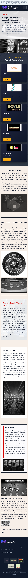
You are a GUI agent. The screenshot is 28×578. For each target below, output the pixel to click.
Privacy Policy (18, 547)
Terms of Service (10, 547)
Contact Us (11, 549)
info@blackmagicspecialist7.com (15, 571)
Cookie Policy (4, 549)
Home (2, 547)
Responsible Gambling (6, 552)
